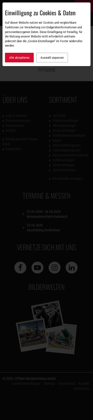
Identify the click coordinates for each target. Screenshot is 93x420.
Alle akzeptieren (19, 57)
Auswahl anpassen (52, 57)
